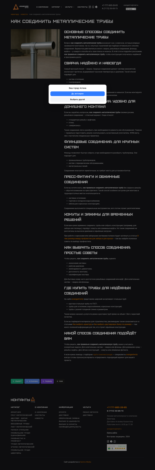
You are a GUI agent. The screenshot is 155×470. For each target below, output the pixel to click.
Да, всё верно (77, 94)
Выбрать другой (77, 99)
